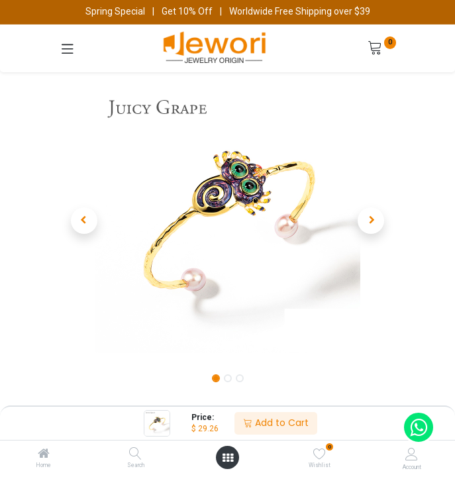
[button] (84, 220)
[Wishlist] (319, 454)
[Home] (44, 454)
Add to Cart (276, 422)
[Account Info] (411, 454)
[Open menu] (228, 458)
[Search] (135, 454)
